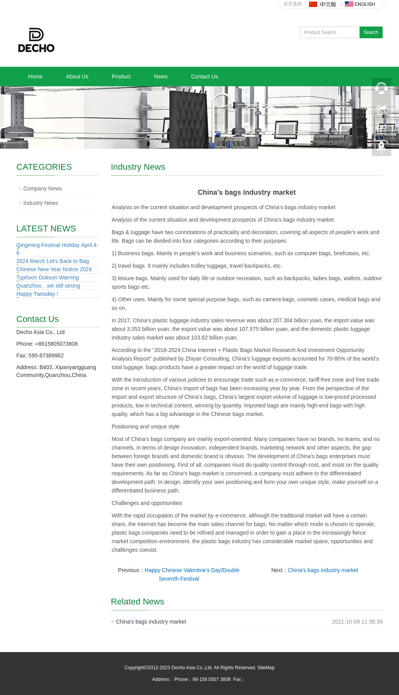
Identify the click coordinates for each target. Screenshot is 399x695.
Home (35, 76)
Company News (42, 188)
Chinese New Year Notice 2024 (54, 269)
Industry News (40, 203)
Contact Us (204, 76)
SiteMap (266, 667)
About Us (77, 76)
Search (371, 32)
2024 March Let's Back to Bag (52, 261)
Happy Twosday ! (37, 294)
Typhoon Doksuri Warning (47, 277)
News (161, 76)
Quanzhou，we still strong (48, 286)
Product (121, 76)
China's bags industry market (323, 570)
